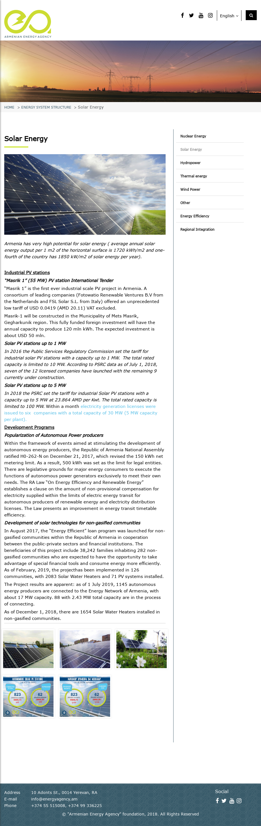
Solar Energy (191, 149)
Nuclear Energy (193, 136)
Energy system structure (46, 107)
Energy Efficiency (194, 216)
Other (185, 203)
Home (9, 107)
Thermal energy (193, 176)
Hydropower (190, 163)
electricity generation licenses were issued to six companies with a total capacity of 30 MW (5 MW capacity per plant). (80, 413)
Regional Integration (197, 229)
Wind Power (190, 189)
